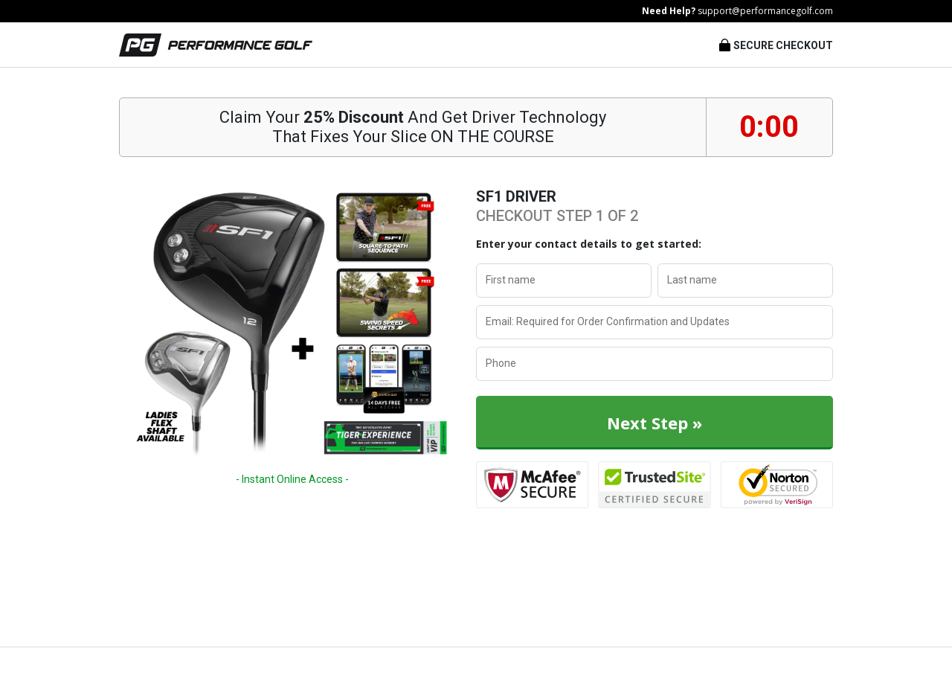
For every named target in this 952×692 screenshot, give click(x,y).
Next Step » (654, 422)
